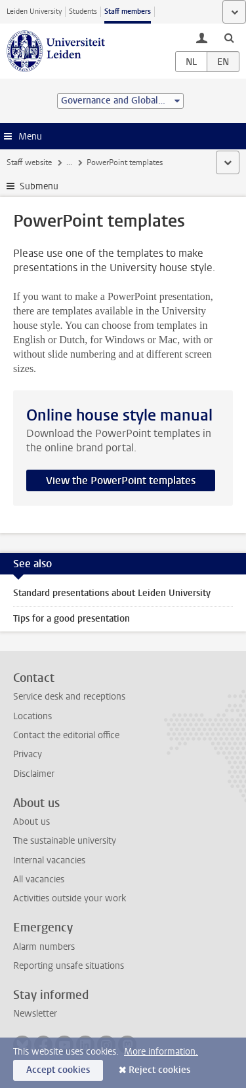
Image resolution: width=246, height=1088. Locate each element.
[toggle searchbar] (228, 37)
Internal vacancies (49, 860)
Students (83, 11)
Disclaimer (33, 774)
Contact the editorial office (66, 735)
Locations (32, 716)
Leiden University (34, 11)
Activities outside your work (69, 898)
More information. (161, 1051)
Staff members (127, 11)
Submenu (39, 186)
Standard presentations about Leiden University (112, 593)
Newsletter (35, 1013)
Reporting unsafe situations (68, 966)
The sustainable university (64, 841)
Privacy (27, 754)
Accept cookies (58, 1070)
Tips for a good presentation (71, 618)
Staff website (29, 162)
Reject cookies (159, 1070)
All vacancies (38, 879)
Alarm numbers (44, 947)
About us (31, 822)
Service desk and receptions (69, 696)
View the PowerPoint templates (120, 480)
